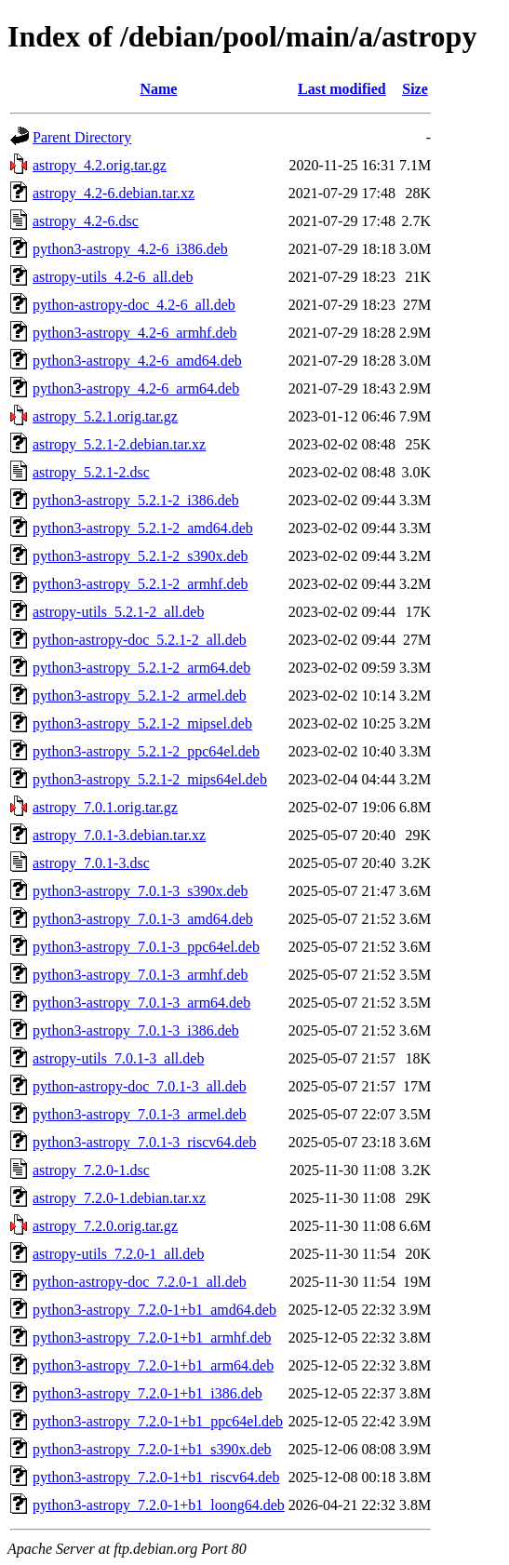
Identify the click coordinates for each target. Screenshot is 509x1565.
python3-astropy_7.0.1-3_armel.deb (140, 1114)
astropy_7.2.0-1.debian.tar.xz (119, 1198)
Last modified (342, 89)
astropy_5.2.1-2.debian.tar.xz (119, 444)
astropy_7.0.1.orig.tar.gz (105, 807)
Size (415, 89)
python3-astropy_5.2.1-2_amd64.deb (143, 528)
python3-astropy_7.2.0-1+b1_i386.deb (147, 1393)
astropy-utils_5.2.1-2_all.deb (118, 612)
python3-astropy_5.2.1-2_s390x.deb (140, 556)
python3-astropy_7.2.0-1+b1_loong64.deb (159, 1505)
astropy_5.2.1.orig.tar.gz (105, 416)
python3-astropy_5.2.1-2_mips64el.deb (150, 779)
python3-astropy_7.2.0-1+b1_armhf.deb (152, 1337)
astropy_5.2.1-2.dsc (91, 472)
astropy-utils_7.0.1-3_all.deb (118, 1058)
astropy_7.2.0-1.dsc (91, 1170)
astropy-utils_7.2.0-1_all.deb (118, 1254)
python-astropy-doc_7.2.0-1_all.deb (140, 1282)
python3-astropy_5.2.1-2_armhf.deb (140, 584)
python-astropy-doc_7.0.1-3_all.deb (140, 1086)
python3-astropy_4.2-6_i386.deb (130, 249)
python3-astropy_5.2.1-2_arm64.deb (141, 667)
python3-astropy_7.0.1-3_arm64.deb (141, 1002)
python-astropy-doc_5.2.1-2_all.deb (140, 640)
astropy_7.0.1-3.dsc (91, 863)
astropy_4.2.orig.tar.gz (100, 165)
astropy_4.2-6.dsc (86, 221)
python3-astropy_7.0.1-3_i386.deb (136, 1030)
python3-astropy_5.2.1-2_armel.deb (140, 695)
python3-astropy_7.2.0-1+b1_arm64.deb (153, 1365)
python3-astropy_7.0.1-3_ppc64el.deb (146, 947)
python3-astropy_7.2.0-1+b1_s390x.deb (152, 1449)
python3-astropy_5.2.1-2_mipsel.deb (142, 723)
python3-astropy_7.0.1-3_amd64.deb (143, 919)
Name (158, 89)
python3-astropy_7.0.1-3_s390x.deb (140, 891)
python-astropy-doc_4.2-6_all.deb (134, 305)
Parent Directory (82, 137)
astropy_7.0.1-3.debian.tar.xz (119, 835)
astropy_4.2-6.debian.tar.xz (113, 193)
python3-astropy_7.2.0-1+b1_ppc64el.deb (158, 1421)
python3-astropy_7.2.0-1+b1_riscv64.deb (156, 1477)
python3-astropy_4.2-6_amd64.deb (137, 360)
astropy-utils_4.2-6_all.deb (113, 277)
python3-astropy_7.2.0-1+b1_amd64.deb (154, 1310)
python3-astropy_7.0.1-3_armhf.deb (140, 975)
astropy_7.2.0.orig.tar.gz (105, 1226)
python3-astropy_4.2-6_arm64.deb (136, 388)
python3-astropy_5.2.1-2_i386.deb (136, 500)
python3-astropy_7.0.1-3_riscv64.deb (144, 1142)
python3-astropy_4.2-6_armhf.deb (135, 333)
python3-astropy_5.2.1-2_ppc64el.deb (146, 751)
